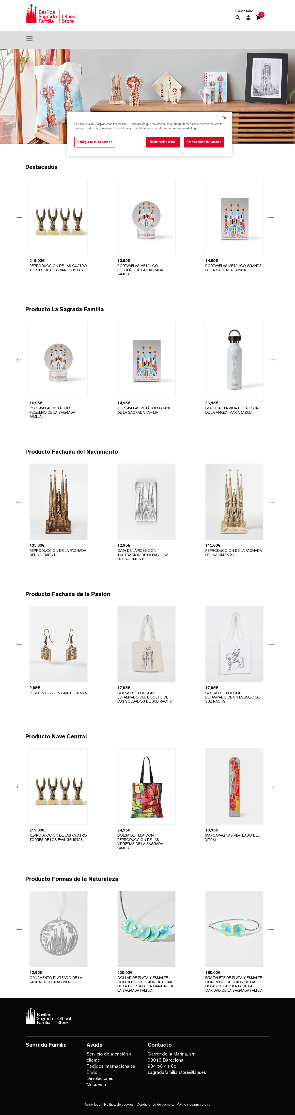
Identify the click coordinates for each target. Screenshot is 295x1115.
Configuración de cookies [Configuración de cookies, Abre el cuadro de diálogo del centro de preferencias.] (94, 142)
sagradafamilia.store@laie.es (174, 1072)
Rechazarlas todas (163, 142)
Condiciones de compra (155, 1104)
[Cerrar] (224, 117)
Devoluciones (100, 1078)
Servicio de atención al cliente (110, 1057)
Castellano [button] (244, 11)
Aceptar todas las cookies (204, 142)
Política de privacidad (193, 1104)
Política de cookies (119, 1104)
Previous (19, 217)
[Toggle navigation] (29, 38)
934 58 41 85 (162, 1066)
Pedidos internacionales (111, 1066)
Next (271, 217)
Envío (92, 1072)
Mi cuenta (96, 1084)
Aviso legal (93, 1104)
